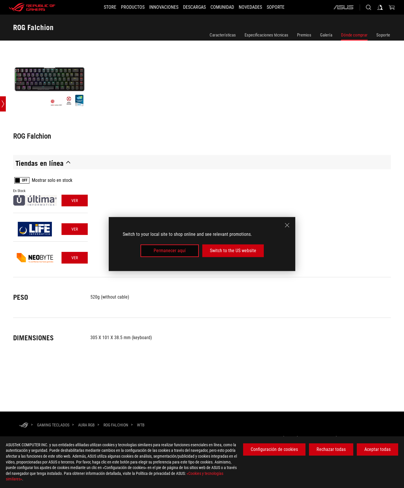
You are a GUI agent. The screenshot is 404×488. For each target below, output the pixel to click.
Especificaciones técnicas (266, 35)
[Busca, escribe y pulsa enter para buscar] (368, 7)
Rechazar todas (331, 449)
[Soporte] (286, 7)
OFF (24, 180)
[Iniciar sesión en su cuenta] (380, 7)
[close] (287, 225)
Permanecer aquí (170, 250)
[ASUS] (343, 7)
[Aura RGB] (86, 425)
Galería (326, 35)
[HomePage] (23, 425)
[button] (126, 7)
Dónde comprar (354, 35)
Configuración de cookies (274, 449)
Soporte (383, 35)
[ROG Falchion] (115, 425)
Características (223, 35)
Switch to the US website (233, 250)
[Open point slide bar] (3, 103)
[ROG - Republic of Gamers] (32, 7)
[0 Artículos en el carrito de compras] (391, 7)
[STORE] (99, 7)
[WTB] (141, 425)
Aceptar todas (377, 449)
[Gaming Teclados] (53, 425)
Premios (304, 35)
